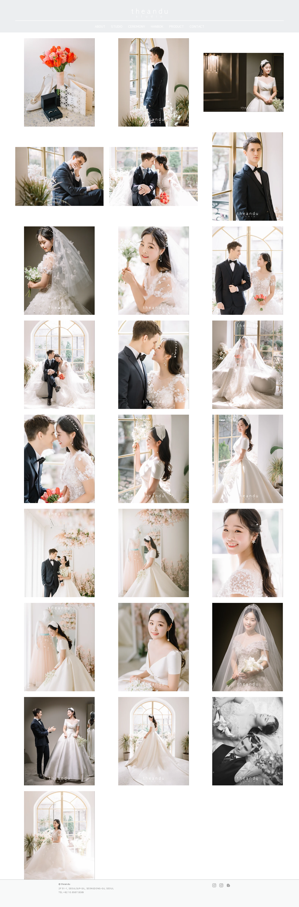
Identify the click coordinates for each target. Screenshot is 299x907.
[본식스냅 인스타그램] (221, 885)
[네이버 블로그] (228, 885)
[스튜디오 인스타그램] (214, 885)
